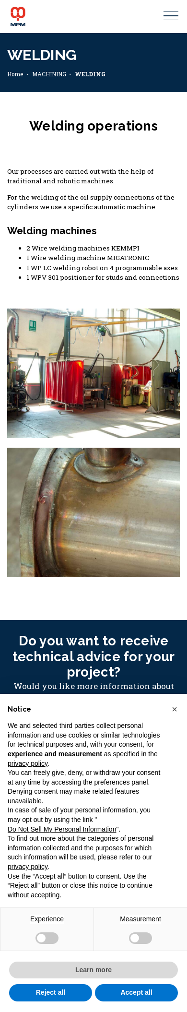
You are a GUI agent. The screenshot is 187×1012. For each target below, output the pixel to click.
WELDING (90, 74)
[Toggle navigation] (171, 16)
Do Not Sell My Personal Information (62, 829)
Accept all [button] (136, 992)
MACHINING (49, 74)
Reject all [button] (50, 992)
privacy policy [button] (27, 763)
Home (15, 74)
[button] (174, 709)
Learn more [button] (93, 970)
